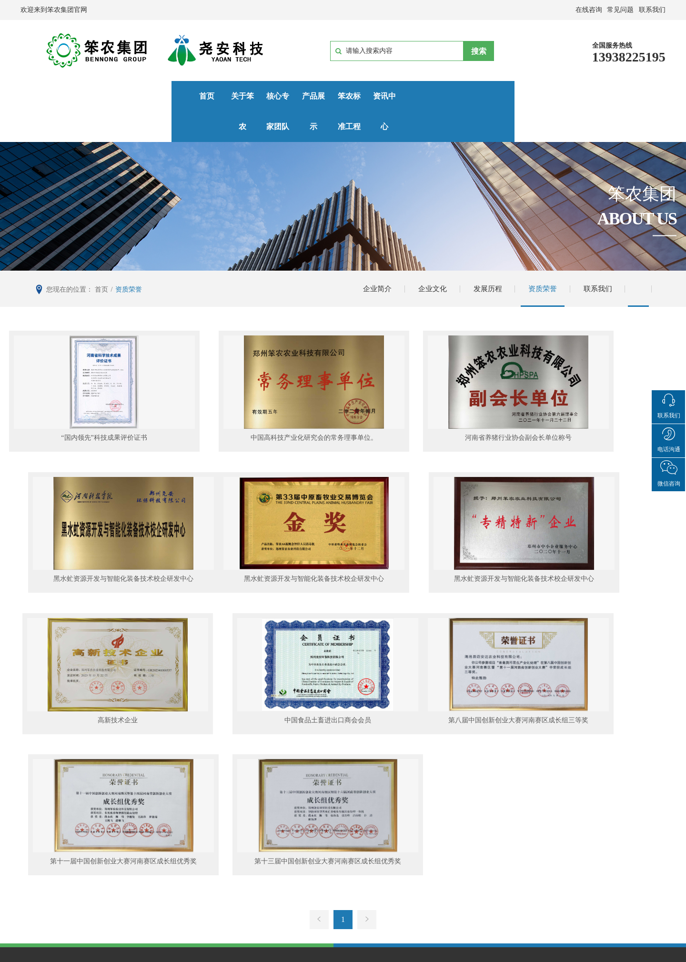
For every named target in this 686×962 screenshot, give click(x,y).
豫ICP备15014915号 (374, 944)
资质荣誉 (537, 259)
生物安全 (237, 830)
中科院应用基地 (347, 843)
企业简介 (366, 259)
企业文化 (423, 259)
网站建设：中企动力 (378, 956)
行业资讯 (434, 843)
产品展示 (282, 96)
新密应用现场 (344, 830)
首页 (64, 96)
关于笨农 (137, 96)
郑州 (416, 956)
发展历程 (480, 259)
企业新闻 (434, 830)
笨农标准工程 (355, 96)
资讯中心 (428, 96)
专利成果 (139, 843)
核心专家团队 (209, 96)
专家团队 (139, 830)
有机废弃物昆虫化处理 (260, 843)
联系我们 (594, 259)
